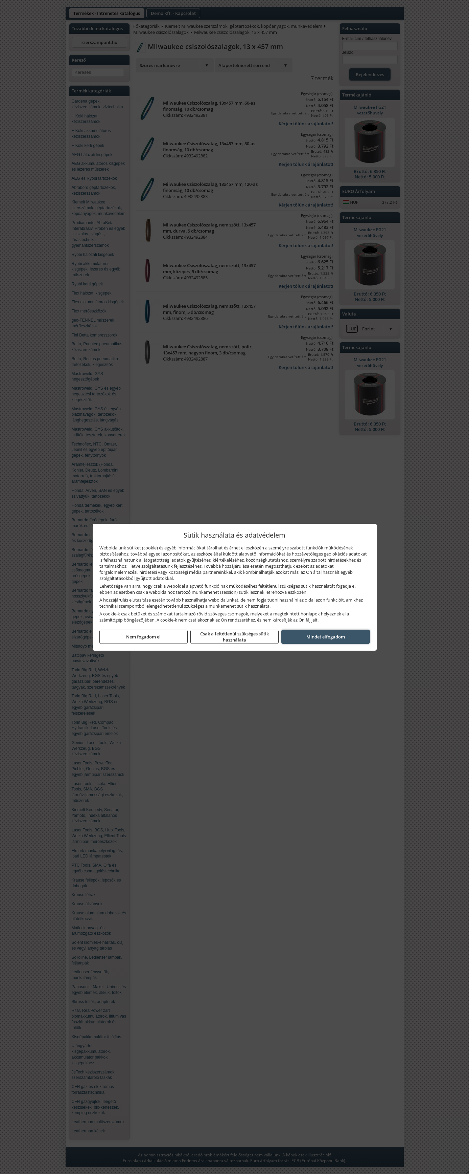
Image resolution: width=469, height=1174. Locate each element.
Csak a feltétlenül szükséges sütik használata (234, 637)
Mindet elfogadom (325, 637)
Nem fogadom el (143, 637)
